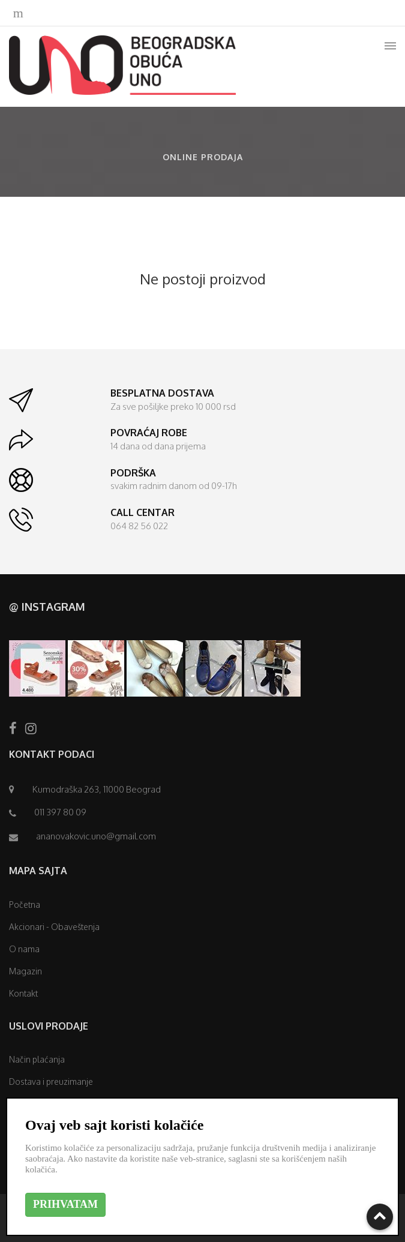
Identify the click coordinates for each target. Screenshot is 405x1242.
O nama (24, 949)
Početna (24, 904)
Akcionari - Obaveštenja (54, 927)
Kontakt (23, 993)
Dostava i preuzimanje (51, 1081)
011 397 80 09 (60, 812)
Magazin (25, 971)
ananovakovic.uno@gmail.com (96, 836)
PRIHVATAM (65, 1204)
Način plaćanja (37, 1059)
